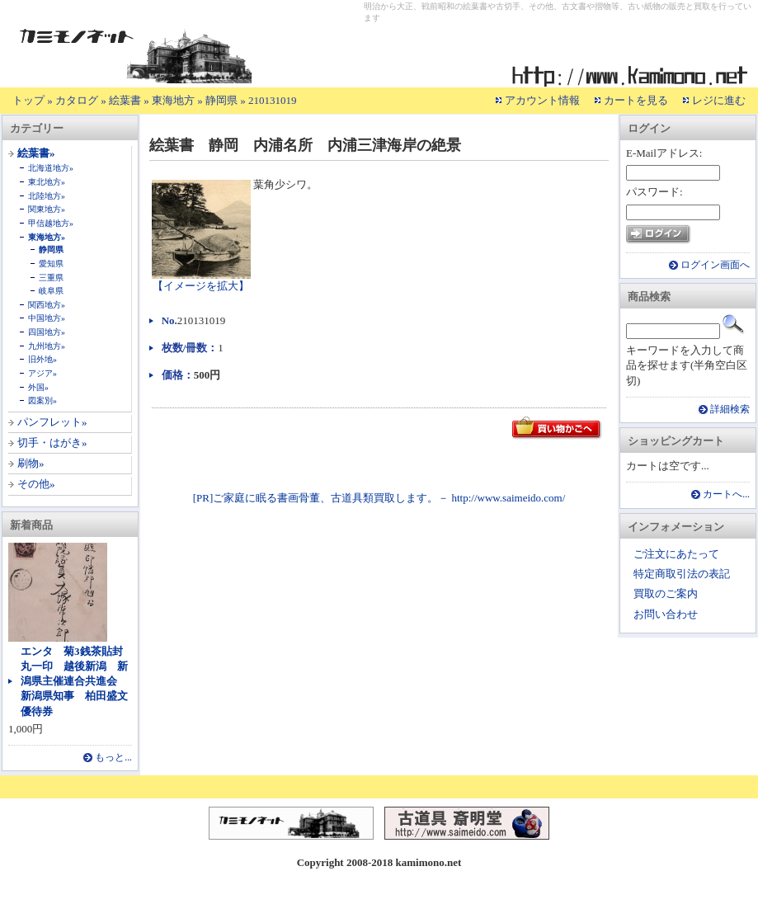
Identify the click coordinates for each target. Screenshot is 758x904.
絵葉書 (125, 100)
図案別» (42, 400)
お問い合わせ (665, 614)
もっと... (113, 757)
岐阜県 (51, 290)
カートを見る (636, 100)
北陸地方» (46, 195)
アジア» (42, 373)
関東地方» (46, 209)
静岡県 (221, 100)
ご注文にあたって (676, 554)
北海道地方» (50, 167)
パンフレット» (52, 422)
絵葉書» (36, 153)
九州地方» (46, 346)
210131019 (272, 100)
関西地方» (46, 304)
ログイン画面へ (715, 265)
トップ (28, 100)
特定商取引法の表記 (681, 573)
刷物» (31, 463)
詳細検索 (730, 409)
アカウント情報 (542, 100)
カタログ (76, 100)
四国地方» (46, 332)
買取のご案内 (665, 593)
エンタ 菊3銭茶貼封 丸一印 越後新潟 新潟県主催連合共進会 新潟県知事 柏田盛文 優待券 (80, 681)
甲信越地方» (50, 223)
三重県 (51, 277)
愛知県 (51, 263)
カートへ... (726, 494)
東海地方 (173, 100)
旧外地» (42, 359)
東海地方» (46, 237)
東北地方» (46, 181)
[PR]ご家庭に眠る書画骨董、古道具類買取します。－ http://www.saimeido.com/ (379, 498)
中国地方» (46, 318)
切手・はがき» (52, 442)
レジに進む (719, 100)
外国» (38, 387)
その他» (36, 484)
